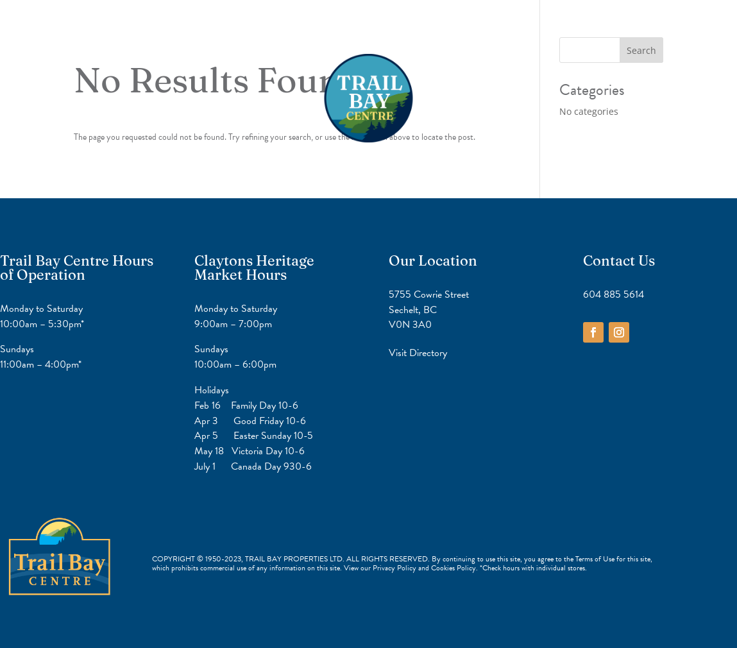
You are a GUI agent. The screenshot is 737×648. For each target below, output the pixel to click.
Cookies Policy (453, 568)
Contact (420, 29)
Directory (364, 29)
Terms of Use (594, 559)
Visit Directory (418, 352)
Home (312, 29)
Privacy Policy (395, 568)
